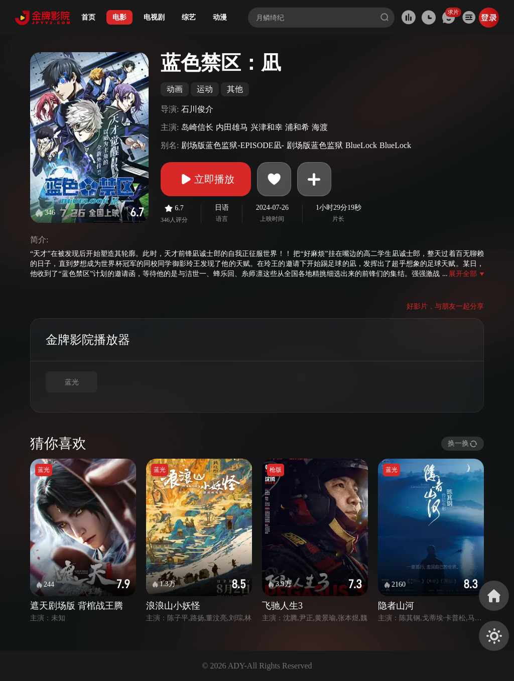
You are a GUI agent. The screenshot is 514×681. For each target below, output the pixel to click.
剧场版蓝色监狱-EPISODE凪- (232, 145)
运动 (205, 89)
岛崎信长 (197, 127)
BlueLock (361, 145)
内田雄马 (232, 127)
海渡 (320, 127)
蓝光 (72, 382)
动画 (175, 89)
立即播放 (205, 179)
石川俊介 (197, 109)
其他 (235, 89)
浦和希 (297, 127)
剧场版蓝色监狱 (315, 145)
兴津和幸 (266, 127)
